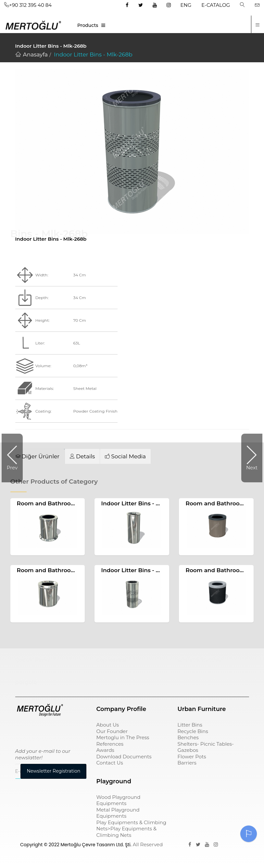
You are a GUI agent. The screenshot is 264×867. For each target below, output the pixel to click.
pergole (26, 682)
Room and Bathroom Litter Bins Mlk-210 (73, 503)
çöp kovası (111, 659)
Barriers (186, 763)
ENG (186, 5)
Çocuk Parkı (32, 659)
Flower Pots (191, 756)
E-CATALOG (215, 5)
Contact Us (109, 763)
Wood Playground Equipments (118, 800)
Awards (105, 750)
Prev (12, 467)
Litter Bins (189, 725)
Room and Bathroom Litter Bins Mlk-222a (75, 570)
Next (252, 467)
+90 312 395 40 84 (28, 5)
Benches (187, 737)
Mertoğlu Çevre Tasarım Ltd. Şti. (95, 844)
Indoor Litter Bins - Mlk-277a (141, 503)
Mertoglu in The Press (122, 737)
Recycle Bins (192, 731)
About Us (107, 725)
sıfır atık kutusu (199, 659)
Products (87, 25)
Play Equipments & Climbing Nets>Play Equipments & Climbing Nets (131, 828)
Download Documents (123, 756)
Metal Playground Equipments (117, 813)
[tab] (37, 456)
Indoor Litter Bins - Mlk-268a (141, 570)
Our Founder (112, 731)
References (109, 744)
